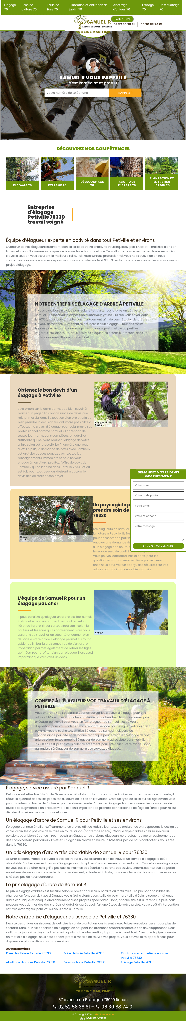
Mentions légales (104, 1014)
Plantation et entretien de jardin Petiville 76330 (144, 955)
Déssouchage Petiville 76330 (84, 962)
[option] (22, 173)
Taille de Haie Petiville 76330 (83, 953)
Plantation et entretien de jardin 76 (88, 7)
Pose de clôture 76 (29, 7)
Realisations (122, 19)
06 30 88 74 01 (114, 1007)
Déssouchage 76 (169, 7)
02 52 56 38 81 (71, 1007)
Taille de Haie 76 (53, 7)
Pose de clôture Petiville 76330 (28, 953)
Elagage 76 (10, 7)
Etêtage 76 (148, 7)
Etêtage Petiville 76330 (137, 962)
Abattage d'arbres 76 (121, 7)
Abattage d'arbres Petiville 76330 (30, 962)
